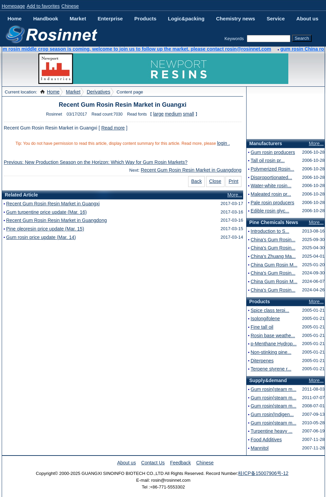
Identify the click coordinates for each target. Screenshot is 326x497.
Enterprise (110, 18)
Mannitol (260, 448)
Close (215, 181)
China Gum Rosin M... (274, 265)
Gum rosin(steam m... (273, 389)
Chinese (70, 6)
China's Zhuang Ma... (273, 256)
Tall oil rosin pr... (268, 160)
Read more (113, 128)
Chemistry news (235, 18)
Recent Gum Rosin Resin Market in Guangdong (191, 170)
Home (14, 18)
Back (196, 181)
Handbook (45, 18)
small (188, 114)
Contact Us (153, 462)
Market (78, 18)
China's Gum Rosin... (273, 239)
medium (173, 114)
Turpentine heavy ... (271, 431)
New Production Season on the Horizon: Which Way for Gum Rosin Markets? (106, 162)
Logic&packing (186, 18)
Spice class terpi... (270, 310)
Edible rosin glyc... (270, 210)
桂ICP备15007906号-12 (263, 473)
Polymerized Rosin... (272, 169)
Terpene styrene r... (271, 369)
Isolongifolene (265, 318)
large (158, 114)
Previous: (14, 162)
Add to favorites (43, 6)
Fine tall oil (262, 327)
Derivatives (98, 92)
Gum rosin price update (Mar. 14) (41, 237)
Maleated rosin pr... (271, 194)
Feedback (180, 462)
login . (223, 143)
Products (145, 18)
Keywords (234, 38)
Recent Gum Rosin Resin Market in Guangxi (52, 203)
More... (234, 195)
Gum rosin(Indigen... (272, 414)
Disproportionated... (271, 177)
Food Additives (266, 439)
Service (276, 18)
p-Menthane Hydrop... (273, 343)
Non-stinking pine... (271, 352)
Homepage (13, 6)
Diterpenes (262, 360)
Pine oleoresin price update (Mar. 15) (45, 229)
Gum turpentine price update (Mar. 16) (46, 212)
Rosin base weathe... (273, 335)
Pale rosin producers (272, 202)
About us (307, 18)
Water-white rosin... (271, 185)
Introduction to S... (270, 231)
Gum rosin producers (273, 152)
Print (233, 181)
